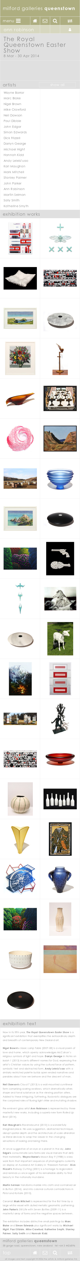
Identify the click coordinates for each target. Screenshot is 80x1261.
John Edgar (12, 126)
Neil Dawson (13, 115)
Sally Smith (12, 200)
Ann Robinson (14, 189)
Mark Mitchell (14, 172)
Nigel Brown (13, 104)
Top (7, 1252)
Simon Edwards (15, 132)
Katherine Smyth (16, 206)
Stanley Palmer (15, 177)
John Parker (13, 183)
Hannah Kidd (14, 155)
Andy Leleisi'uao (16, 160)
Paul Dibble (12, 121)
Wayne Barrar (14, 92)
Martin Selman (15, 194)
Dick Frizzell (12, 138)
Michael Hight (14, 149)
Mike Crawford (15, 109)
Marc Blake (12, 98)
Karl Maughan (15, 166)
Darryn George (15, 143)
